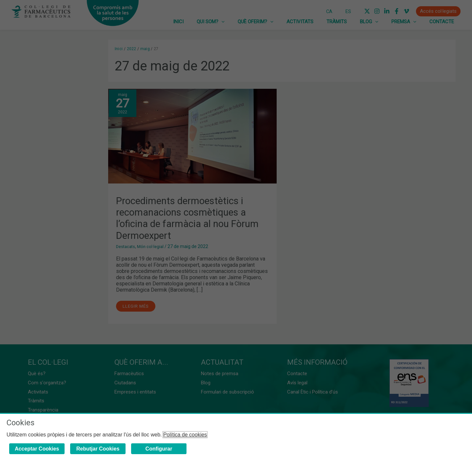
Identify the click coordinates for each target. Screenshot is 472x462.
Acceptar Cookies (37, 449)
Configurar (159, 449)
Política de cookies (185, 434)
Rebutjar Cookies (98, 449)
